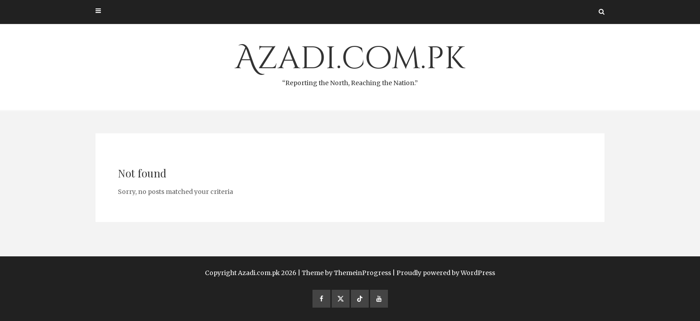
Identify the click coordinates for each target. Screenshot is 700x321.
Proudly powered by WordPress (445, 273)
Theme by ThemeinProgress (346, 273)
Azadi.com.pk (350, 63)
